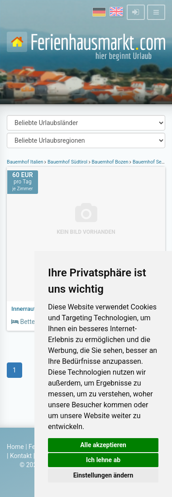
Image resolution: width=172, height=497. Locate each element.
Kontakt (21, 455)
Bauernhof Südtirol (67, 162)
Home (15, 446)
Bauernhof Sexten (151, 162)
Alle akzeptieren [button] (103, 445)
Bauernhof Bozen (110, 162)
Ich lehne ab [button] (103, 459)
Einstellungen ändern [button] (103, 475)
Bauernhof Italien (25, 162)
